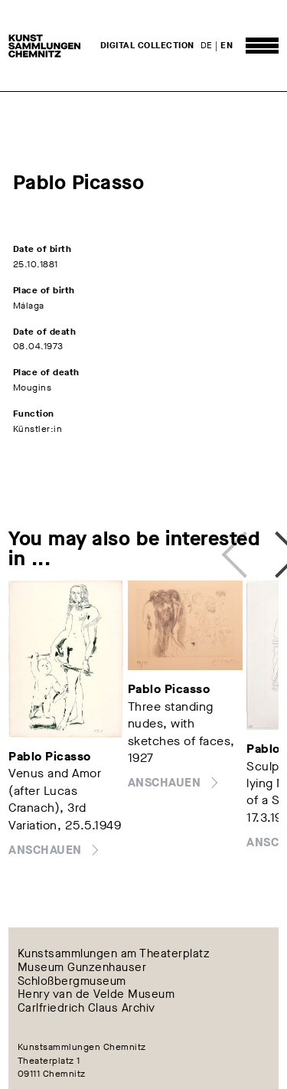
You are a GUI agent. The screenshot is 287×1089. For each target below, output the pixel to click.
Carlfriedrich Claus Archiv (86, 1008)
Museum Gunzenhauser (82, 967)
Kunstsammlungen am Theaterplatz (114, 953)
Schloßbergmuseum (72, 981)
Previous (239, 548)
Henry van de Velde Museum (96, 995)
